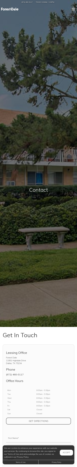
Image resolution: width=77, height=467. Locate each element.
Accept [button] (66, 452)
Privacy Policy (56, 462)
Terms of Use (20, 462)
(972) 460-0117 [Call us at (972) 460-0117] (27, 2)
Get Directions (50, 421)
